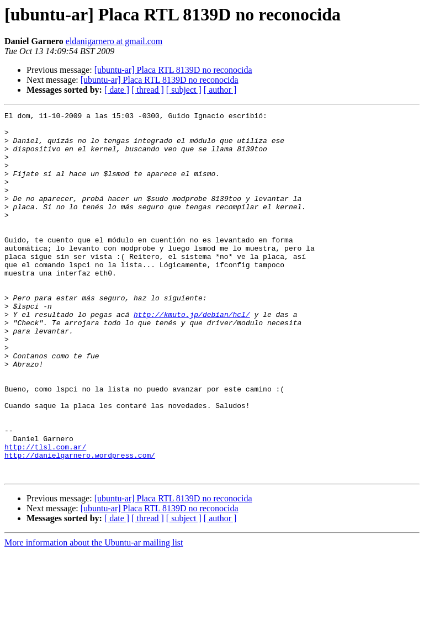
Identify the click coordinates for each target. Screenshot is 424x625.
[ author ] (220, 89)
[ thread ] (147, 89)
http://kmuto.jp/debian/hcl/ (192, 356)
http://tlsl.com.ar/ (45, 515)
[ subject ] (184, 89)
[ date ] (116, 89)
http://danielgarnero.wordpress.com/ (79, 524)
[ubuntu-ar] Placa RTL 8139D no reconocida (173, 70)
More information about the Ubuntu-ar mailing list (93, 615)
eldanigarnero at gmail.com (114, 41)
